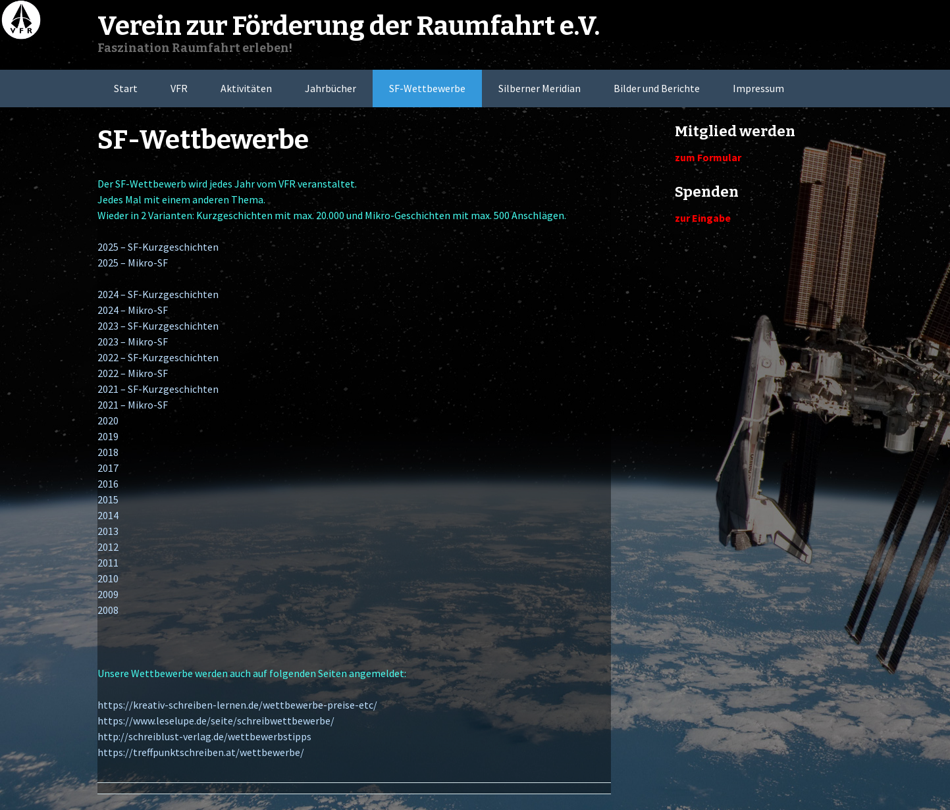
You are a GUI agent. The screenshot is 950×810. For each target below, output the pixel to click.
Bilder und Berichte (657, 88)
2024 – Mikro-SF (132, 309)
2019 (108, 436)
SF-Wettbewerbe (427, 88)
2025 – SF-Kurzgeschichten (158, 246)
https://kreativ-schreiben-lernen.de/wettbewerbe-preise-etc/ (237, 704)
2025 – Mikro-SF (132, 262)
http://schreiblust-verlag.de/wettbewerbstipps (204, 736)
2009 (108, 594)
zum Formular (708, 157)
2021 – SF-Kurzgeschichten (158, 388)
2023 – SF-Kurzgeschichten (158, 325)
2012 (108, 546)
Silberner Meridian (539, 88)
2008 (108, 610)
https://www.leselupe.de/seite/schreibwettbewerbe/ (215, 720)
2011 (108, 562)
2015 (108, 499)
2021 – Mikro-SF (132, 404)
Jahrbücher (330, 88)
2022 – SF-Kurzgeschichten (158, 357)
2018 (108, 452)
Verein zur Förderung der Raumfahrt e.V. (348, 26)
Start (126, 88)
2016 (108, 483)
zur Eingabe (703, 217)
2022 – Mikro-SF (132, 373)
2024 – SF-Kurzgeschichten (158, 294)
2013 (108, 531)
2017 (108, 467)
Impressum (758, 88)
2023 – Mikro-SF (132, 341)
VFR (179, 88)
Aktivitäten (246, 88)
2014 (108, 515)
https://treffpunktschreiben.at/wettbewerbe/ (200, 752)
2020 (108, 420)
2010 (108, 578)
